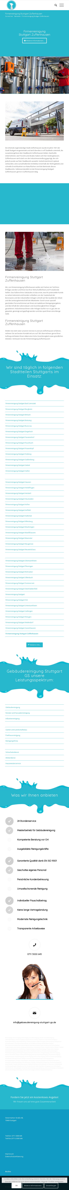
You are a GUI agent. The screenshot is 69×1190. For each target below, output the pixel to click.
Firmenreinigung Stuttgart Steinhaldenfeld (21, 589)
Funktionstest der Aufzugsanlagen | (13, 1068)
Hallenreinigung (50, 1041)
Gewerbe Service (29, 1039)
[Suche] (54, 5)
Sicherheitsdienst (12, 752)
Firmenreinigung (17, 1037)
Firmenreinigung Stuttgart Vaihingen (19, 611)
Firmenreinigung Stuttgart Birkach (18, 415)
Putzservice (41, 1039)
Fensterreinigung (29, 1056)
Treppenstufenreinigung (52, 1049)
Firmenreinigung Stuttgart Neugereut (19, 544)
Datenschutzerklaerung (14, 1156)
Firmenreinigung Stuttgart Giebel (18, 465)
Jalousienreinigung (19, 1056)
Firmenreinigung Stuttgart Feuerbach (19, 443)
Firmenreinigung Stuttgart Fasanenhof (20, 437)
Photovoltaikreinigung (10, 1052)
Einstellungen (51, 1186)
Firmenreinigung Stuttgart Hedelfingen (20, 488)
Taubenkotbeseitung (21, 1041)
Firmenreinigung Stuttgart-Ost (17, 600)
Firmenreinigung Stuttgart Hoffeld (18, 510)
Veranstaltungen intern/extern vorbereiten (31, 1060)
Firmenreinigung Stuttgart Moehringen (20, 527)
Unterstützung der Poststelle (28, 1062)
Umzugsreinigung (45, 1052)
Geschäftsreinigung (34, 1037)
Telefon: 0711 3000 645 (13, 1136)
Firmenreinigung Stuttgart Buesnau (19, 426)
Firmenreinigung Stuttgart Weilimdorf (19, 622)
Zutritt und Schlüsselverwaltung (53, 1056)
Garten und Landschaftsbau (16, 730)
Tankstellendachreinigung (11, 1045)
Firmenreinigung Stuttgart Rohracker (19, 572)
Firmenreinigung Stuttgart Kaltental (19, 516)
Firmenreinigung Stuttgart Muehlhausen (21, 532)
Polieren (52, 1047)
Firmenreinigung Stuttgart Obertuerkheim (21, 561)
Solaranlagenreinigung (22, 1052)
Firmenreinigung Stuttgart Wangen (18, 617)
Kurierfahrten (8, 1058)
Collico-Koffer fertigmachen (42, 1062)
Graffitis (57, 1047)
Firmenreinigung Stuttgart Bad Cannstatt (21, 403)
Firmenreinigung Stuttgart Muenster (19, 538)
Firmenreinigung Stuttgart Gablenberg (20, 459)
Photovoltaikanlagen (52, 1051)
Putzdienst (33, 1051)
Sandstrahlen (37, 1047)
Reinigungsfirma (12, 741)
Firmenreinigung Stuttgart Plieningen (19, 566)
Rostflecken (22, 1049)
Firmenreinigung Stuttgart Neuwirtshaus (21, 549)
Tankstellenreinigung (19, 1043)
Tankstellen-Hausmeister (34, 1052)
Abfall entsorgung (41, 1041)
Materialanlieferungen (38, 1058)
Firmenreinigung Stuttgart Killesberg (19, 521)
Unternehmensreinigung (51, 1039)
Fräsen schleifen (45, 1047)
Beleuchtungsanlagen (18, 1051)
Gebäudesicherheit (21, 1066)
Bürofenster (27, 1051)
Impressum (9, 1154)
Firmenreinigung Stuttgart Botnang (18, 420)
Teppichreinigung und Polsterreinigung (49, 1045)
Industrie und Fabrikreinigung (46, 1037)
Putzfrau (36, 1039)
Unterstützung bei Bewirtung (37, 1068)
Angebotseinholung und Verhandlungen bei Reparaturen (41, 1064)
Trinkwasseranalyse (31, 1041)
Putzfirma (39, 1051)
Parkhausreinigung (13, 735)
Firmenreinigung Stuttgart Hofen (18, 504)
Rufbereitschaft (26, 1068)
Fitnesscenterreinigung (39, 1056)
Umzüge (18, 1060)
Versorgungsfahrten (48, 1058)
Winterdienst (10, 758)
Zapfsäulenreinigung (35, 1045)
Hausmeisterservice (13, 763)
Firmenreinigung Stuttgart (15, 594)
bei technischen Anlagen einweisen (31, 1069)
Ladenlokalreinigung (10, 1039)
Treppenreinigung (30, 1049)
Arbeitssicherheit (31, 1066)
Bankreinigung (25, 1037)
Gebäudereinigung (13, 707)
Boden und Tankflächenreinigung (33, 1043)
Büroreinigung (8, 1037)
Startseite (17, 16)
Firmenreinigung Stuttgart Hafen (18, 471)
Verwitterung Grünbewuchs (12, 1049)
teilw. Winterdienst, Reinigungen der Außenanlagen (48, 1066)
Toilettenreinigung (20, 1039)
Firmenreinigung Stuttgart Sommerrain (20, 583)
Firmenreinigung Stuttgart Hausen (18, 482)
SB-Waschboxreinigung (47, 1043)
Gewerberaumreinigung (54, 1054)
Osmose (7, 1054)
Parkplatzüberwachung (46, 1069)
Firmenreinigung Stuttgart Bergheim (19, 409)
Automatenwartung (16, 1062)
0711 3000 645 (34, 954)
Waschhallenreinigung (23, 1045)
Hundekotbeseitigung (10, 1041)
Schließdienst (60, 1068)
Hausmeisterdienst (9, 1056)
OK (16, 1186)
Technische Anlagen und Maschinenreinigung (21, 1054)
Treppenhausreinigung (40, 1049)
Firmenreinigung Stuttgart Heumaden (19, 499)
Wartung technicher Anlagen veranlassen (22, 1058)
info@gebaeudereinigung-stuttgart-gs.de (34, 1022)
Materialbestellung (22, 1064)
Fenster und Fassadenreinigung (18, 713)
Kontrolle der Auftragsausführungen (13, 1069)
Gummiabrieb (30, 1047)
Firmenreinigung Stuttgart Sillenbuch (19, 577)
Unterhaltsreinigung (54, 1052)
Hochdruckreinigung (21, 1047)
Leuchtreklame (8, 1051)
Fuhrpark (15, 1064)
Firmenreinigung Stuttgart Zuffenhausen (23, 13)
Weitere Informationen (33, 1186)
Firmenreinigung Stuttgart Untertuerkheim (21, 605)
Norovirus (44, 1051)
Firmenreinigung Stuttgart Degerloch (19, 431)
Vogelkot (61, 1047)
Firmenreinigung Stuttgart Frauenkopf (20, 448)
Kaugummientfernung (10, 1047)
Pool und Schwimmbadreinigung (40, 1054)
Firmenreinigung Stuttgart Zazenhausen (21, 628)
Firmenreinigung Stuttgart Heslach (18, 493)
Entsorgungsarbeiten (10, 1060)
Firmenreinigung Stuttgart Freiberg (18, 454)
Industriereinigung (12, 718)
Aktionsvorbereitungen (50, 1068)
